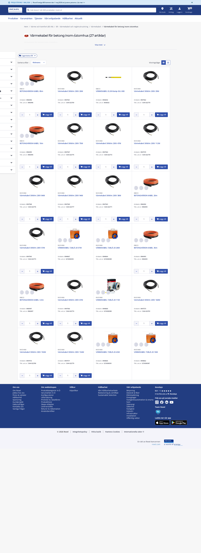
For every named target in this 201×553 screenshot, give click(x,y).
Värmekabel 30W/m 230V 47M (77, 195)
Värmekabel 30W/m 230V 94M (77, 248)
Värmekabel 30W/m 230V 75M (153, 143)
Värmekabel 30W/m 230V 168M (116, 404)
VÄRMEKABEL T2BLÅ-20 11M (76, 404)
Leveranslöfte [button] (47, 511)
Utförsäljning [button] (46, 502)
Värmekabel (96, 26)
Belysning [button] (131, 495)
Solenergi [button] (131, 509)
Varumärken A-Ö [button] (48, 497)
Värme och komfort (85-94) (42, 26)
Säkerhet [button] (130, 511)
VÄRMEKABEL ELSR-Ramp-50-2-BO (155, 91)
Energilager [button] (131, 502)
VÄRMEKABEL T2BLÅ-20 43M (114, 456)
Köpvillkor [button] (74, 495)
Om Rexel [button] (17, 495)
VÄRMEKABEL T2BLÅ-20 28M (152, 300)
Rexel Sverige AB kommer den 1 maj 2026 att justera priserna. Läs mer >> (58, 2)
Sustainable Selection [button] (107, 499)
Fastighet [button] (130, 513)
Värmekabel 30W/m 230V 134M (77, 456)
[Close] (191, 2)
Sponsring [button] (17, 504)
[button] (42, 55)
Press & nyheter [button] (19, 499)
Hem (26, 26)
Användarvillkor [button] (48, 515)
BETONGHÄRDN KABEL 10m (114, 143)
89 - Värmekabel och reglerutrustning (72, 26)
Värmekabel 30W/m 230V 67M (153, 352)
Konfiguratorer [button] (47, 499)
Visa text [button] (100, 45)
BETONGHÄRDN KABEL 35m (76, 352)
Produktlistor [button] (46, 506)
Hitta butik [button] (96, 536)
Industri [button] (130, 515)
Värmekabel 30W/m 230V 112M (116, 195)
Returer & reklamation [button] (50, 513)
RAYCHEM (106, 89)
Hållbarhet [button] (17, 502)
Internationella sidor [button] (134, 536)
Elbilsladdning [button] (133, 499)
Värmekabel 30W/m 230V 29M (77, 143)
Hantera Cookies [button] (112, 536)
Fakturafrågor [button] (18, 509)
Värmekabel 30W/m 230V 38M (115, 248)
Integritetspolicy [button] (80, 536)
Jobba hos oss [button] (18, 497)
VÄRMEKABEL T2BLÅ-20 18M (152, 456)
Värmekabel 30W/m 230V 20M (115, 91)
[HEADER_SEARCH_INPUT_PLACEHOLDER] (91, 10)
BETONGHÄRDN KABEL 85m (76, 91)
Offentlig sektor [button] (133, 522)
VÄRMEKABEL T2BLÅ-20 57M (114, 300)
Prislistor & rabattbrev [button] (50, 504)
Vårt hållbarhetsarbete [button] (108, 495)
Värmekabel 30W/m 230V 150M (154, 404)
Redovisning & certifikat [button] (108, 497)
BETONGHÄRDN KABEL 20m (152, 248)
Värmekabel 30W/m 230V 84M (153, 195)
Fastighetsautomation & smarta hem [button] (140, 505)
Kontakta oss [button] (18, 511)
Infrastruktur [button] (132, 518)
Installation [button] (131, 520)
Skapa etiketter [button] (47, 509)
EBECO (66, 89)
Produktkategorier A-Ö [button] (50, 495)
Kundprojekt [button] (18, 506)
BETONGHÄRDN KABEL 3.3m (114, 352)
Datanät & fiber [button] (133, 497)
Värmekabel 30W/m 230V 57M (77, 300)
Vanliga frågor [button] (19, 513)
